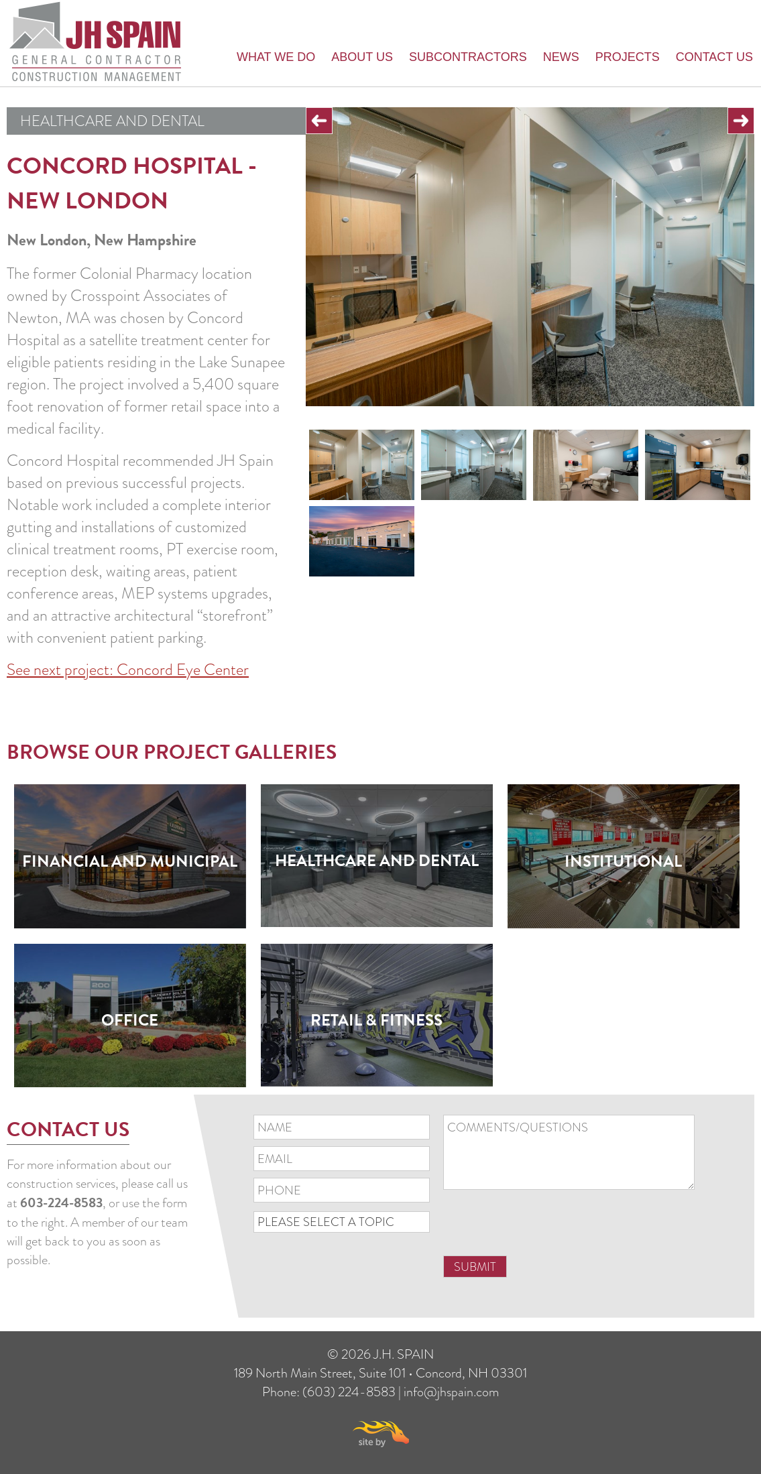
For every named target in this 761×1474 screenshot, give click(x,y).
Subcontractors (468, 57)
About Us (362, 57)
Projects (627, 57)
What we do (276, 57)
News (561, 57)
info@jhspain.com (451, 1391)
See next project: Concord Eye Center (128, 669)
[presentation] (545, 1228)
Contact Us (714, 57)
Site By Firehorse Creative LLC (381, 1434)
